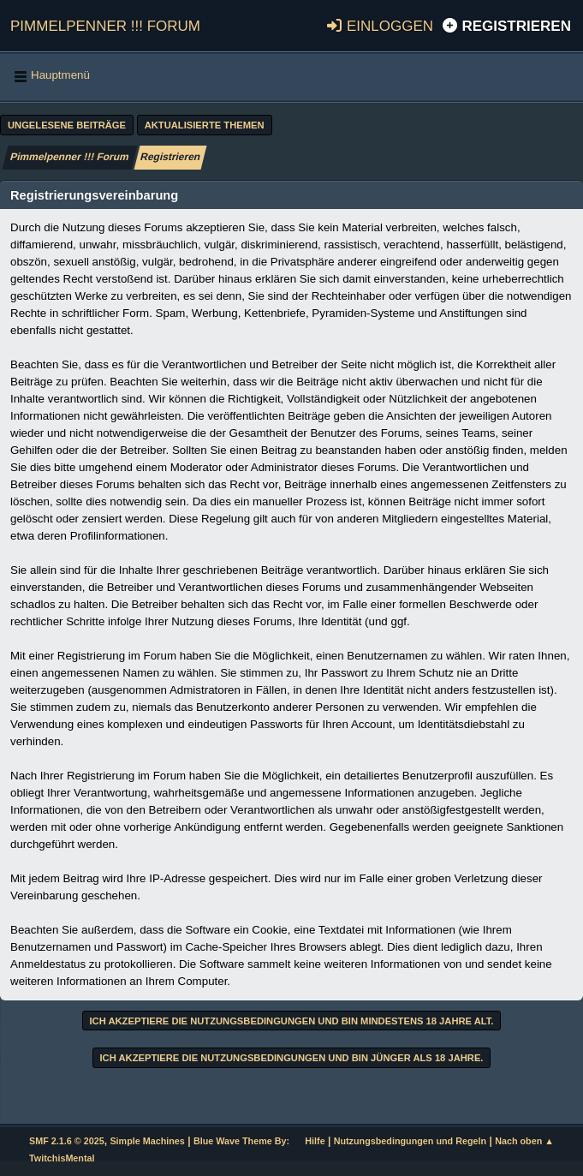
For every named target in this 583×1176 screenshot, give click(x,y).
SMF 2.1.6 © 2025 (66, 1141)
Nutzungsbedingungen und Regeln (410, 1141)
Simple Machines (147, 1141)
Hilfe (314, 1141)
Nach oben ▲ (524, 1141)
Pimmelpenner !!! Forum (105, 23)
